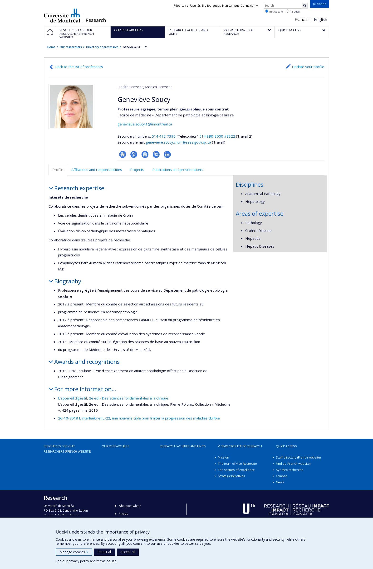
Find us (123, 514)
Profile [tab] (57, 169)
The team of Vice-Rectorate (237, 463)
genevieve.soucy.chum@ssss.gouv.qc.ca (178, 142)
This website (274, 11)
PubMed (156, 154)
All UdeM (293, 11)
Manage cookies (73, 552)
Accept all (127, 551)
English (320, 19)
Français (302, 19)
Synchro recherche (289, 470)
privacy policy (79, 561)
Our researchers (71, 47)
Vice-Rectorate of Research (240, 446)
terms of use (106, 561)
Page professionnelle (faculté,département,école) (133, 154)
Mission (223, 457)
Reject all (105, 551)
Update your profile (308, 66)
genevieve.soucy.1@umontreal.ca (145, 124)
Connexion (249, 6)
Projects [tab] (137, 169)
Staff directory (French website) (298, 457)
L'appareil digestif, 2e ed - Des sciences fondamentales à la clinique (113, 398)
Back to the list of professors (79, 66)
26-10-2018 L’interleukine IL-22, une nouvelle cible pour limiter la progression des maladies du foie (139, 418)
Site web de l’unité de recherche (145, 154)
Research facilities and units (183, 446)
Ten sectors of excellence (236, 470)
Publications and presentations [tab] (177, 169)
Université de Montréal (62, 15)
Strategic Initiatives (231, 476)
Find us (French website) (293, 463)
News (280, 482)
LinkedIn (167, 154)
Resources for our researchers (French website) (67, 449)
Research (96, 20)
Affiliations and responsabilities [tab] (96, 169)
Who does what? (129, 506)
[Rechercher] (305, 6)
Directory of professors (102, 47)
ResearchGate (122, 154)
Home (51, 47)
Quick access (286, 446)
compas (281, 476)
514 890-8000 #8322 (217, 136)
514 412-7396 (164, 136)
